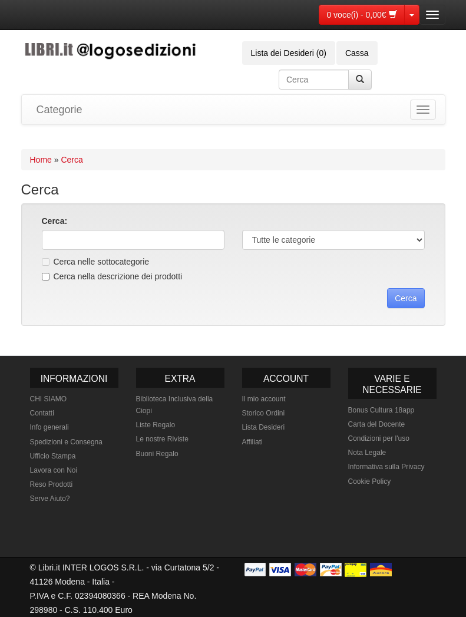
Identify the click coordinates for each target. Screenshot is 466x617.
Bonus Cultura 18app (381, 410)
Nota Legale (367, 452)
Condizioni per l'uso (378, 438)
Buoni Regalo (157, 454)
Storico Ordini (263, 413)
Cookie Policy (369, 481)
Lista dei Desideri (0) (288, 53)
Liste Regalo (156, 425)
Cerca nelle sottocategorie (96, 261)
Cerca (71, 159)
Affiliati (252, 442)
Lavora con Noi (54, 470)
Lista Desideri (263, 427)
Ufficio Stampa (53, 456)
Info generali (49, 427)
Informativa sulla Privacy (386, 467)
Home (41, 159)
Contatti (42, 413)
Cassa (357, 53)
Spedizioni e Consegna (66, 442)
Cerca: (55, 221)
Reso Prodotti (51, 484)
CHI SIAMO (48, 399)
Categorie (59, 110)
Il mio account (264, 399)
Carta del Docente (376, 424)
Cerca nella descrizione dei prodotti (112, 276)
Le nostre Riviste (162, 439)
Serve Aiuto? (50, 498)
